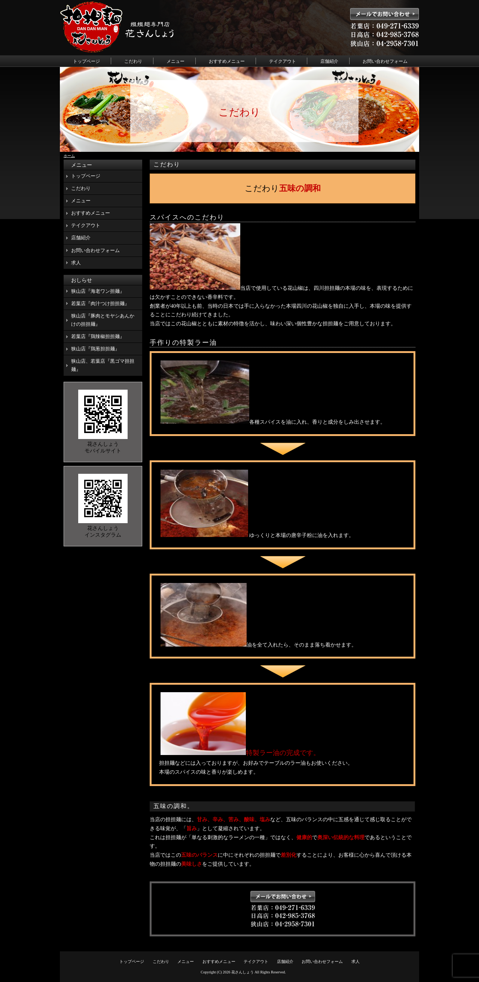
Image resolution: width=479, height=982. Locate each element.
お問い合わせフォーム (385, 61)
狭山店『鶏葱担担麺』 (95, 349)
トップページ (86, 61)
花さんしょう (242, 972)
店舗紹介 (329, 61)
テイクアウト (282, 61)
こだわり (133, 61)
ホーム (69, 156)
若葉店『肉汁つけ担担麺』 (100, 303)
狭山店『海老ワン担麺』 (98, 291)
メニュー (175, 61)
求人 (76, 263)
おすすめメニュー (227, 61)
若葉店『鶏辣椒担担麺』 (98, 336)
